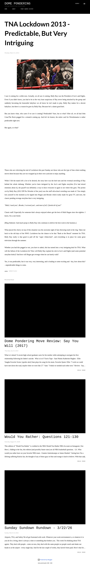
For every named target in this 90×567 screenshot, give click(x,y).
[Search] (77, 3)
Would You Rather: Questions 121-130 (41, 437)
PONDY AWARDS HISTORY (27, 9)
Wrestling (13, 271)
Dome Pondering (17, 3)
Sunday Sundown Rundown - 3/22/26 (38, 528)
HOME (6, 9)
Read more (81, 370)
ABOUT (13, 9)
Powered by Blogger (45, 559)
